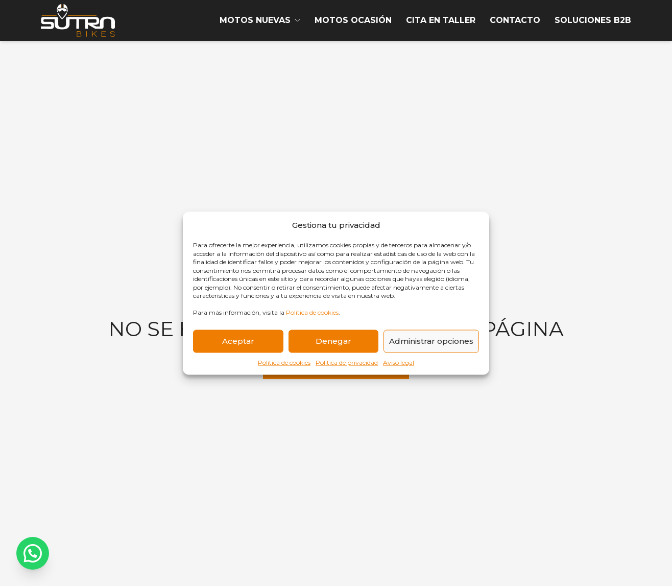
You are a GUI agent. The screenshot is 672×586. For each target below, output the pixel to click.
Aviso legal (398, 362)
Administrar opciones (431, 341)
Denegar (333, 341)
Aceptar (238, 341)
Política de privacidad (347, 362)
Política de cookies (312, 312)
